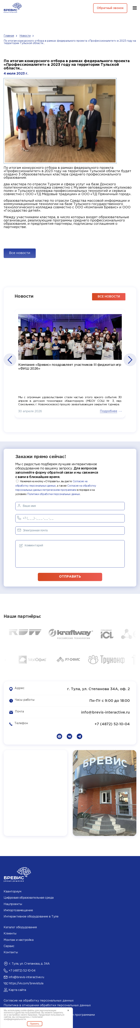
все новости (109, 296)
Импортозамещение (18, 910)
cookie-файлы (27, 1010)
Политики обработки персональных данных (53, 494)
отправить (70, 576)
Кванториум (12, 891)
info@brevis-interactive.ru (105, 712)
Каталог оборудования (20, 927)
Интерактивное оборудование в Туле (31, 916)
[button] (9, 360)
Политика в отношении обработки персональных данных (47, 1005)
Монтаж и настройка (18, 939)
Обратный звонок (109, 8)
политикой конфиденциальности (23, 1018)
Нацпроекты (13, 903)
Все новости (19, 253)
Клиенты (10, 933)
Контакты (11, 952)
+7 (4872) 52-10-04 (112, 723)
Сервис (9, 945)
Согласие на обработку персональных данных (39, 1000)
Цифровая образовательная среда (29, 897)
